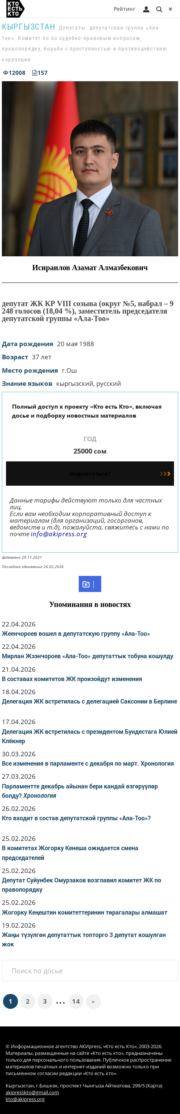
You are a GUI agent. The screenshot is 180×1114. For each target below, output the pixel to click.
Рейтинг (124, 8)
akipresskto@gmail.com (32, 1092)
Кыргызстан (29, 26)
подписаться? (120, 473)
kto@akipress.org (25, 1099)
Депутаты (72, 27)
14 (76, 1001)
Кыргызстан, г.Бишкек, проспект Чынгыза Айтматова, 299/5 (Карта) (84, 1086)
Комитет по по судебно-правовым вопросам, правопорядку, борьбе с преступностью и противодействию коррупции (84, 48)
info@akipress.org (59, 533)
